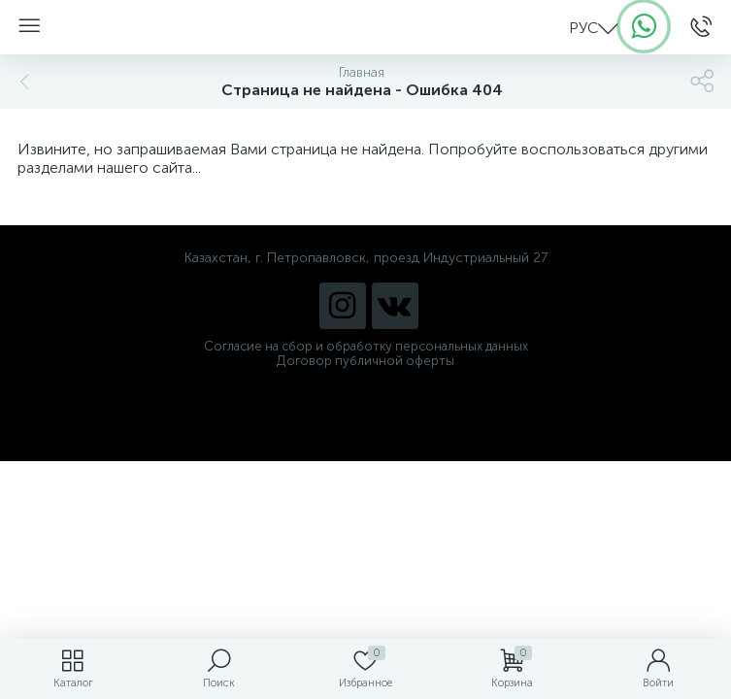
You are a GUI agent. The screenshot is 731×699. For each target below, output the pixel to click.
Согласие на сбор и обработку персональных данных (366, 346)
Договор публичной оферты (365, 360)
